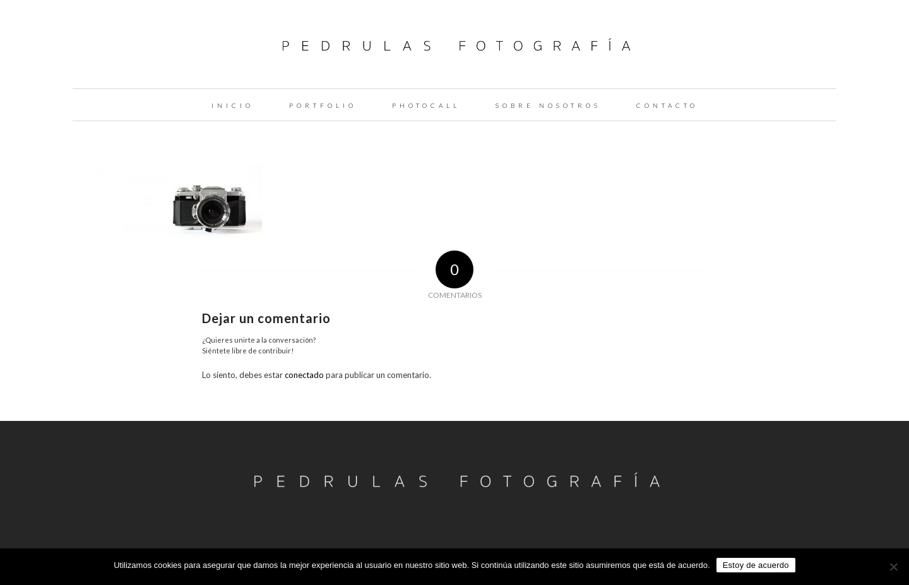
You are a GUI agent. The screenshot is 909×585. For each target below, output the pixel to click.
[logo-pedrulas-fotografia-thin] (455, 44)
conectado (304, 375)
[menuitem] (232, 105)
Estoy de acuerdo (756, 565)
